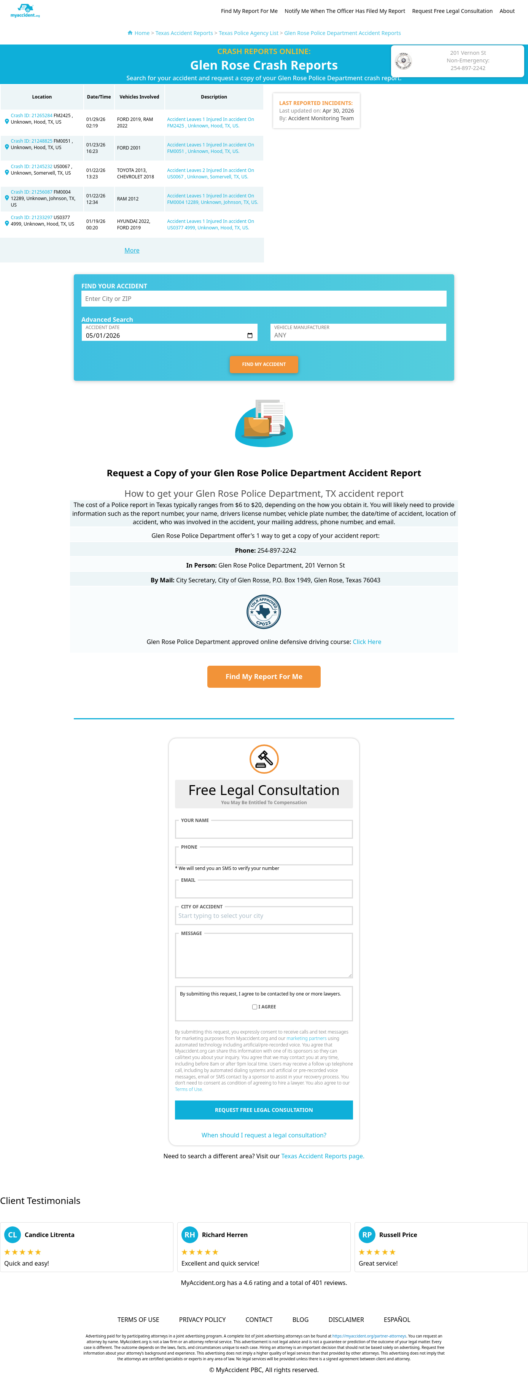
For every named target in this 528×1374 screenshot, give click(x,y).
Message (191, 933)
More (132, 250)
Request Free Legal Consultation (452, 10)
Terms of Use (188, 1089)
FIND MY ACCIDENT (264, 364)
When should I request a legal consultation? (264, 1135)
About (507, 10)
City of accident (202, 907)
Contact (258, 1319)
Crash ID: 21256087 (32, 192)
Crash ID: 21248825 (32, 141)
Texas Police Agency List (248, 33)
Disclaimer (346, 1319)
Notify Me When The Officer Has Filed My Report (345, 10)
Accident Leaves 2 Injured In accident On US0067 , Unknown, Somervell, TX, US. (210, 173)
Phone (189, 847)
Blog (301, 1319)
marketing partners (306, 1038)
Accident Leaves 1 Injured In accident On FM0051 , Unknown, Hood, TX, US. (210, 148)
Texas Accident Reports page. (323, 1156)
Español (397, 1319)
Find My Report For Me (249, 10)
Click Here (367, 642)
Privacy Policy (202, 1319)
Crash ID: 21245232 (32, 166)
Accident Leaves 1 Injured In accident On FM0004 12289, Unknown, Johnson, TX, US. (212, 198)
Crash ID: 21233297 (32, 217)
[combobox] (264, 915)
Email (188, 880)
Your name (195, 820)
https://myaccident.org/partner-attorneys (369, 1336)
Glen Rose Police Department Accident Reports (342, 33)
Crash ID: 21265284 (32, 115)
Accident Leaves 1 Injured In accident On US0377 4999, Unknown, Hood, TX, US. (210, 224)
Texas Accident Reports (184, 33)
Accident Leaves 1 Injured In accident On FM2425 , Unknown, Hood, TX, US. (210, 122)
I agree (267, 1007)
